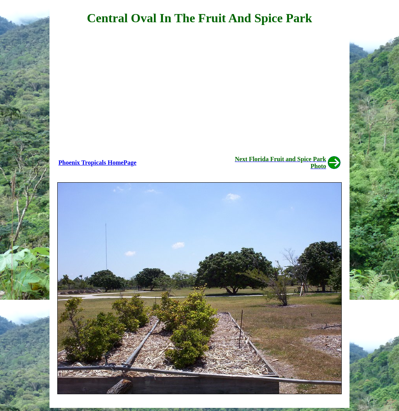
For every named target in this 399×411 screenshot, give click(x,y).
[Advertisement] (199, 88)
